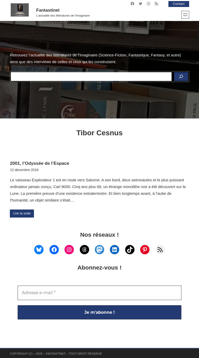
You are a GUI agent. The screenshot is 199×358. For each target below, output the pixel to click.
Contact (178, 4)
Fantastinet (48, 10)
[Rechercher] (181, 76)
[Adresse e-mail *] (99, 293)
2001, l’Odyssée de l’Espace (39, 163)
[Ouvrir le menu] (185, 15)
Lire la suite (22, 213)
